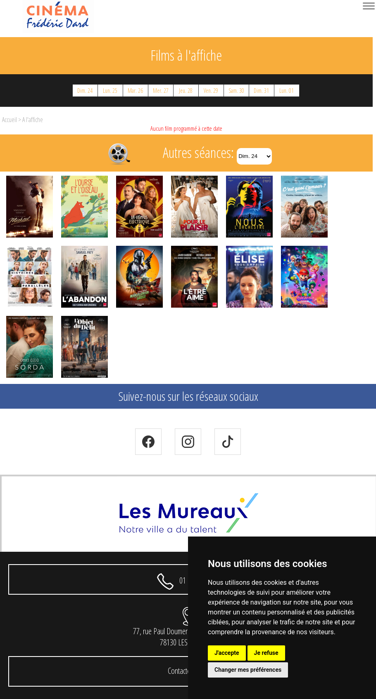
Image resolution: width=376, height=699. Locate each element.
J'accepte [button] (226, 653)
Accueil (9, 119)
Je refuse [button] (266, 653)
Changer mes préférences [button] (247, 669)
